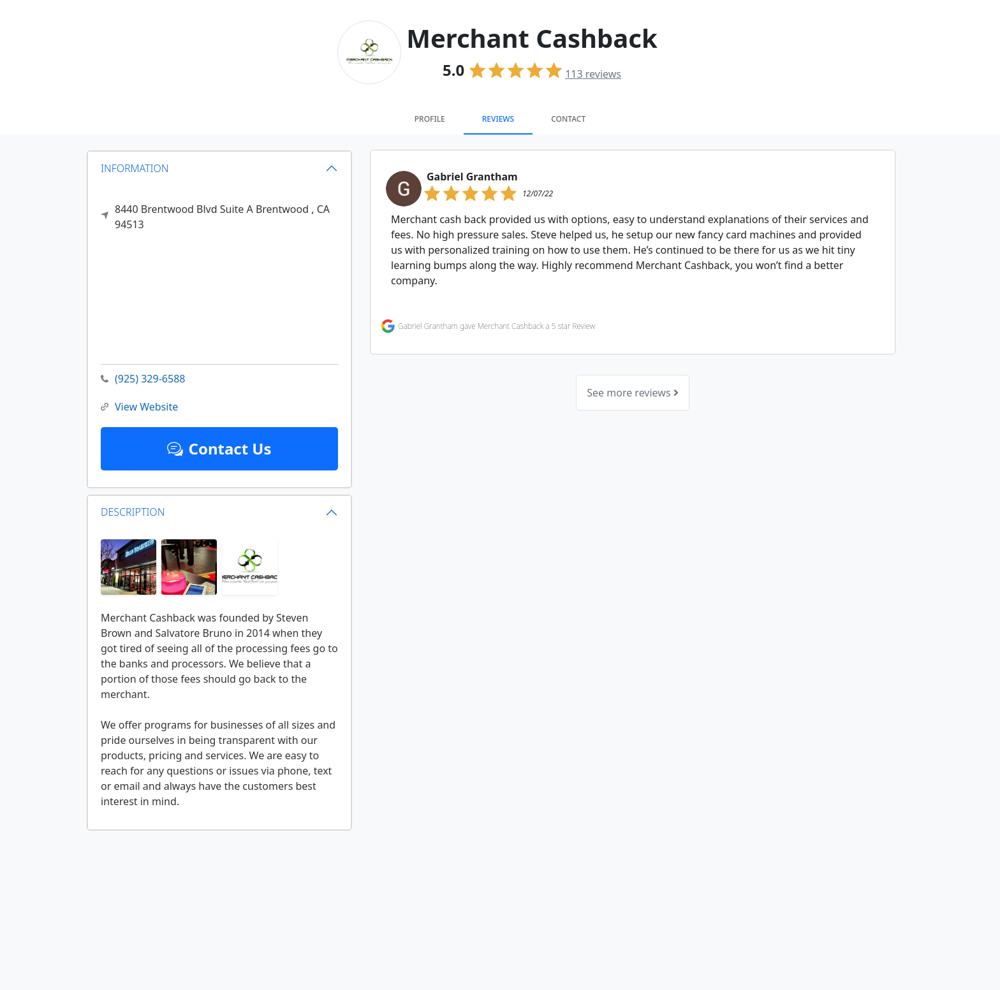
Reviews (498, 118)
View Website (139, 407)
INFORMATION (135, 168)
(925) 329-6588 (143, 379)
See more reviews (632, 393)
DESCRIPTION (133, 512)
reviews (593, 74)
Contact (568, 118)
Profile (430, 118)
